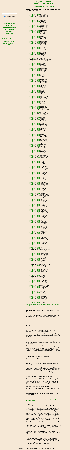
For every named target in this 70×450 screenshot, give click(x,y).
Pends (38, 17)
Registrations (32, 13)
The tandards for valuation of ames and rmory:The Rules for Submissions (9, 40)
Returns (38, 13)
